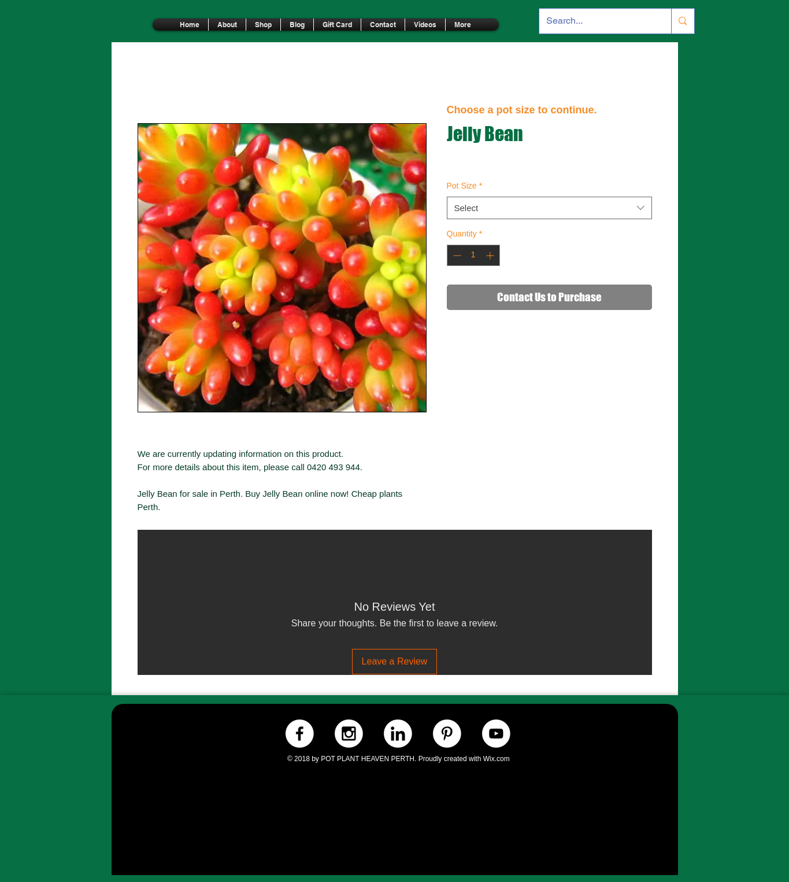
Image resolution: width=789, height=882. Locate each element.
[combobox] (549, 208)
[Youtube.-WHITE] (496, 733)
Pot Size (465, 185)
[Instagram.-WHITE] (349, 733)
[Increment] (491, 255)
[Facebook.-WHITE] (299, 733)
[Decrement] (456, 255)
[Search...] (596, 21)
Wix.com (496, 759)
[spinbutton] (473, 255)
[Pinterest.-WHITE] (447, 733)
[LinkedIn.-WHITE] (398, 733)
